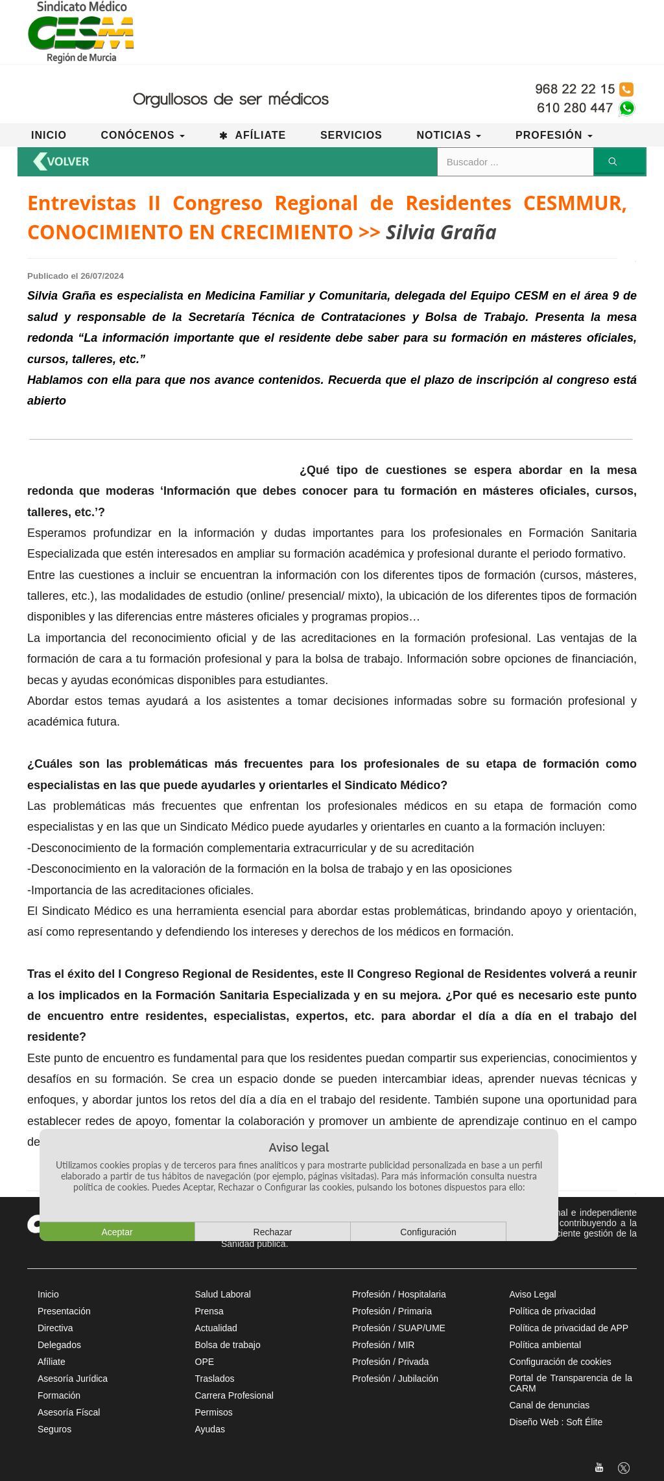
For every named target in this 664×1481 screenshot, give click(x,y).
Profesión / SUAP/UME (398, 1328)
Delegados (59, 1345)
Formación (59, 1395)
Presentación (64, 1311)
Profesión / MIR (383, 1345)
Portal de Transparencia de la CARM (571, 1383)
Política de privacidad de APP (569, 1328)
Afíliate (51, 1362)
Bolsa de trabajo (228, 1345)
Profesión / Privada (390, 1362)
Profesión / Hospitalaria (399, 1294)
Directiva (55, 1328)
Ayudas (210, 1429)
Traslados (215, 1378)
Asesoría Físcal (69, 1412)
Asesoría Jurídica (73, 1378)
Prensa (209, 1311)
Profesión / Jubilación (395, 1378)
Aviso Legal (533, 1294)
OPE (205, 1362)
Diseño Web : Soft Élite (556, 1422)
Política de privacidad (553, 1311)
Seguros (54, 1429)
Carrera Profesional (234, 1395)
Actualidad (216, 1328)
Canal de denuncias (550, 1405)
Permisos (214, 1412)
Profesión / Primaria (392, 1311)
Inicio (48, 1294)
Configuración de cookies (560, 1362)
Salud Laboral (223, 1294)
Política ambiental (546, 1345)
